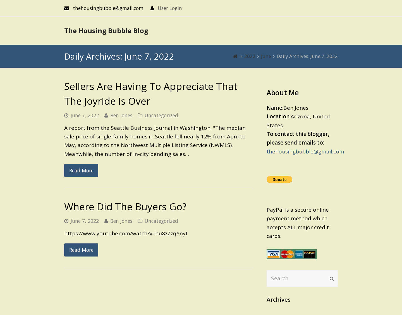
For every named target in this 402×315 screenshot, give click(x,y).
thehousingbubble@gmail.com (305, 151)
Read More (81, 170)
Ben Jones (121, 115)
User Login (170, 8)
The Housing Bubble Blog (106, 30)
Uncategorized (161, 115)
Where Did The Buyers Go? (125, 206)
